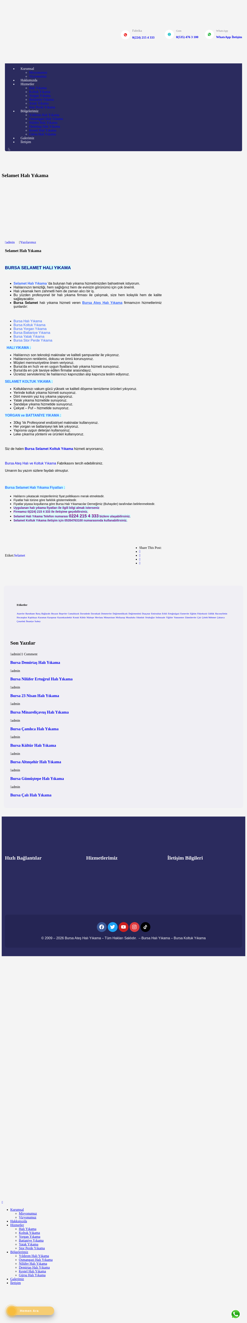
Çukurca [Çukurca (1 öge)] (221, 617)
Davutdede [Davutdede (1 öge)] (85, 613)
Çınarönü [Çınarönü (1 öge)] (21, 621)
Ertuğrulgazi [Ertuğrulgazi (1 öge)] (173, 613)
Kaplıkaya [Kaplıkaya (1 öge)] (32, 617)
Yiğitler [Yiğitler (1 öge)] (169, 617)
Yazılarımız (28, 242)
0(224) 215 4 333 (143, 37)
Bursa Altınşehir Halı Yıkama (35, 762)
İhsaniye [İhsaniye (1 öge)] (30, 621)
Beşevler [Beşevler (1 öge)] (63, 613)
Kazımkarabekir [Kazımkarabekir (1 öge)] (64, 617)
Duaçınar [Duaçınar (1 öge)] (146, 613)
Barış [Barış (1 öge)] (38, 613)
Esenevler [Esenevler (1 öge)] (184, 613)
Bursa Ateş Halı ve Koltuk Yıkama (30, 463)
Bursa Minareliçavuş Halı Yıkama (39, 712)
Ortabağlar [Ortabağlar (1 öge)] (150, 617)
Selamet (19, 555)
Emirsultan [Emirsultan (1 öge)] (156, 613)
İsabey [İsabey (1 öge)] (38, 621)
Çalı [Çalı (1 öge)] (199, 617)
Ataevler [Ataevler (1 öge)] (21, 613)
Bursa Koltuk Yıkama (29, 325)
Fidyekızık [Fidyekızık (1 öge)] (202, 613)
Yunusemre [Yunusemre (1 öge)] (179, 617)
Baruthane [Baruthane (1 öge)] (30, 613)
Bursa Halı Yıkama (27, 321)
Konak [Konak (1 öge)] (76, 617)
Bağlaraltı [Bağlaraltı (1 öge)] (45, 613)
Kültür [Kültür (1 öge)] (83, 617)
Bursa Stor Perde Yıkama (32, 340)
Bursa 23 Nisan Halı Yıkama (34, 695)
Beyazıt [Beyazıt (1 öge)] (54, 613)
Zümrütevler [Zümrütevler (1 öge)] (190, 617)
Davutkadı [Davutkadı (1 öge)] (95, 613)
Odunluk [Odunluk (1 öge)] (140, 617)
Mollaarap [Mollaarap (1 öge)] (120, 617)
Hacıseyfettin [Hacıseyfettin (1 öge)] (221, 613)
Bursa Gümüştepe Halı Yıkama (37, 778)
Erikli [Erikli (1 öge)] (164, 613)
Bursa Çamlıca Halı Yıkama (34, 729)
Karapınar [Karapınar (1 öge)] (52, 617)
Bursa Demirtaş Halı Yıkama (35, 662)
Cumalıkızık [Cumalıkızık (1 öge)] (73, 613)
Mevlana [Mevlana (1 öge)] (99, 617)
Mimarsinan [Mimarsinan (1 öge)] (109, 617)
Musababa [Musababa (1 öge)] (130, 617)
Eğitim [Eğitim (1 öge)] (193, 613)
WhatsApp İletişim (229, 37)
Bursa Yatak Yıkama (28, 336)
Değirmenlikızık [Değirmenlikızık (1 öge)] (120, 613)
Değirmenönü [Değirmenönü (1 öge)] (135, 613)
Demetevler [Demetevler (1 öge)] (106, 613)
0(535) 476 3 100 (187, 37)
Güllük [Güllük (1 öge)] (211, 613)
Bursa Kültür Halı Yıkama (33, 745)
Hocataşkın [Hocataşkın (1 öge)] (22, 617)
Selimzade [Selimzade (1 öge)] (160, 617)
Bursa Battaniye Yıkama (31, 332)
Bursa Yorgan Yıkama (29, 329)
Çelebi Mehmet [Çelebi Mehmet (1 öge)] (209, 617)
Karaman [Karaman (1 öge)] (42, 617)
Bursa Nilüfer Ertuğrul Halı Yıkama (41, 679)
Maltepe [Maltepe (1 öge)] (90, 617)
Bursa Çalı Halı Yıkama (30, 795)
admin (10, 242)
